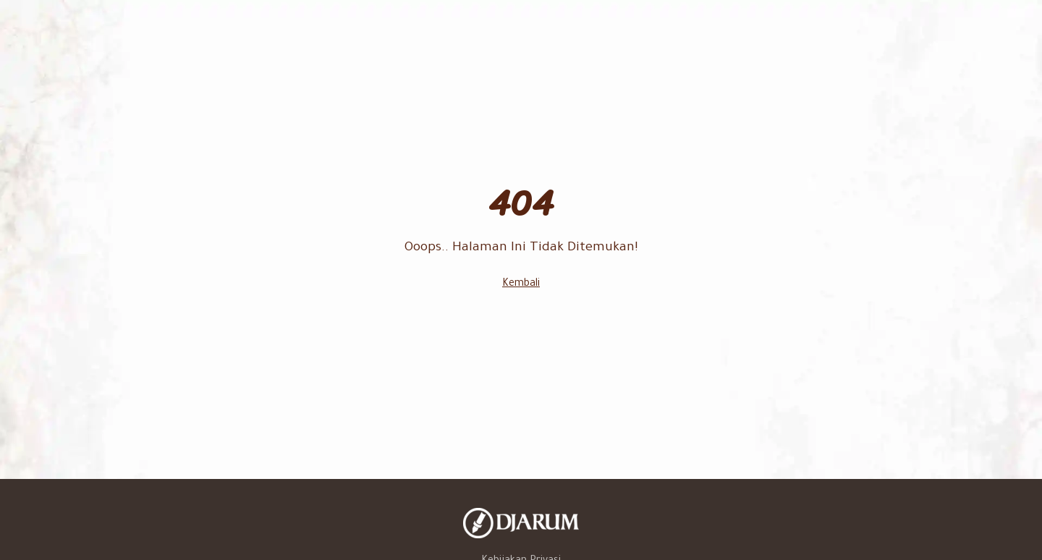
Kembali (521, 284)
